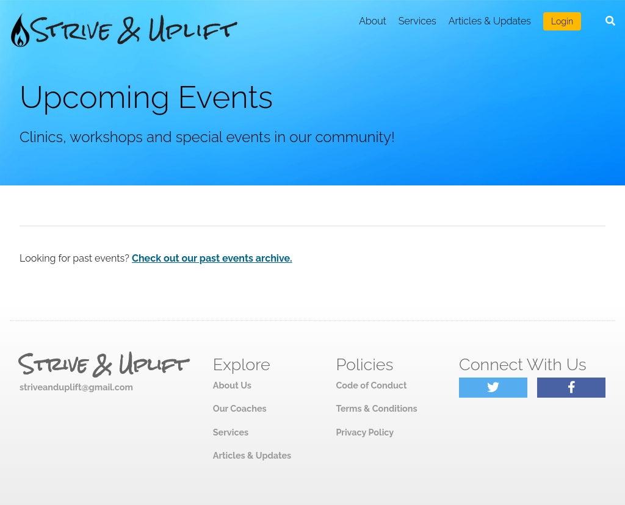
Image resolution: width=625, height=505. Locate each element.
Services (417, 21)
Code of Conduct (371, 385)
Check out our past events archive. (212, 258)
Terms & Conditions (376, 408)
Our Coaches (240, 408)
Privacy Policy (365, 432)
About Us (232, 385)
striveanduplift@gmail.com (76, 387)
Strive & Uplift (103, 365)
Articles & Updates (490, 21)
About (372, 21)
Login (562, 21)
